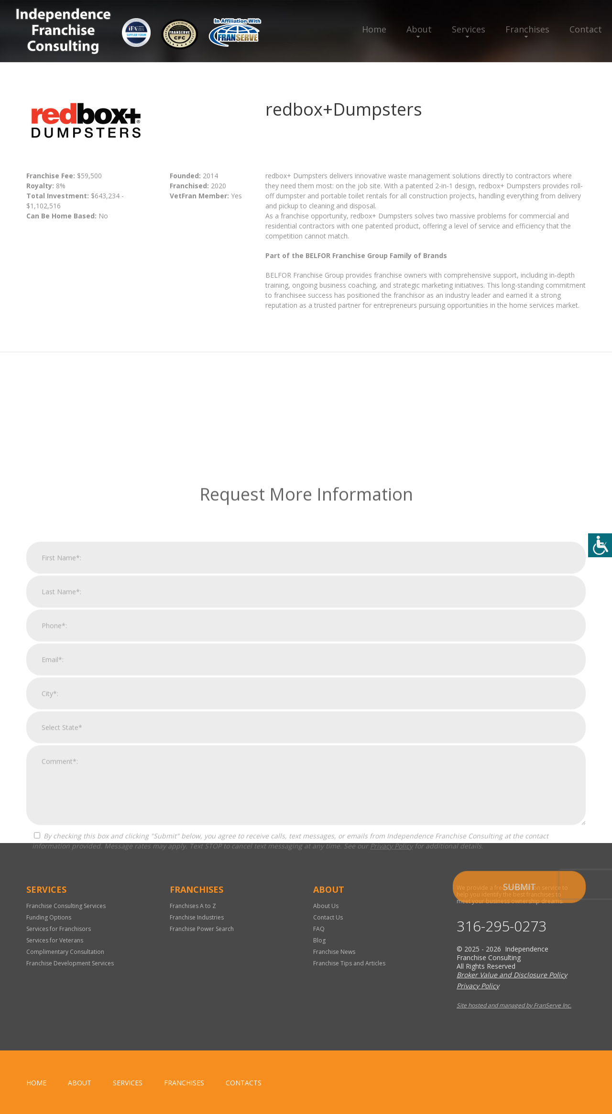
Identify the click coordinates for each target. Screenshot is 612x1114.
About (419, 29)
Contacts (244, 1082)
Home (374, 29)
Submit (519, 1022)
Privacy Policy (391, 981)
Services (468, 29)
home (36, 1082)
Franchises (527, 29)
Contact (585, 29)
